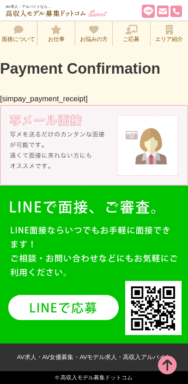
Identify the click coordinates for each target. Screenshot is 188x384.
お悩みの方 (94, 33)
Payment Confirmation (80, 68)
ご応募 (131, 33)
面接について (18, 33)
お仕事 (56, 33)
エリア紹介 (169, 33)
